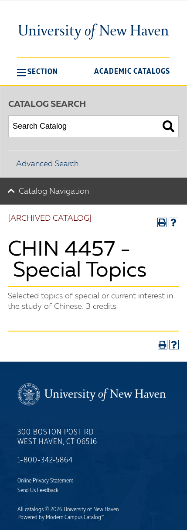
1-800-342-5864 (45, 460)
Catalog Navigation (54, 191)
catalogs (34, 509)
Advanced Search (47, 164)
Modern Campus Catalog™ (75, 517)
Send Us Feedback (37, 490)
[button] (37, 71)
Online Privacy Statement (45, 481)
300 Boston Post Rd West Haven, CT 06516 (57, 437)
